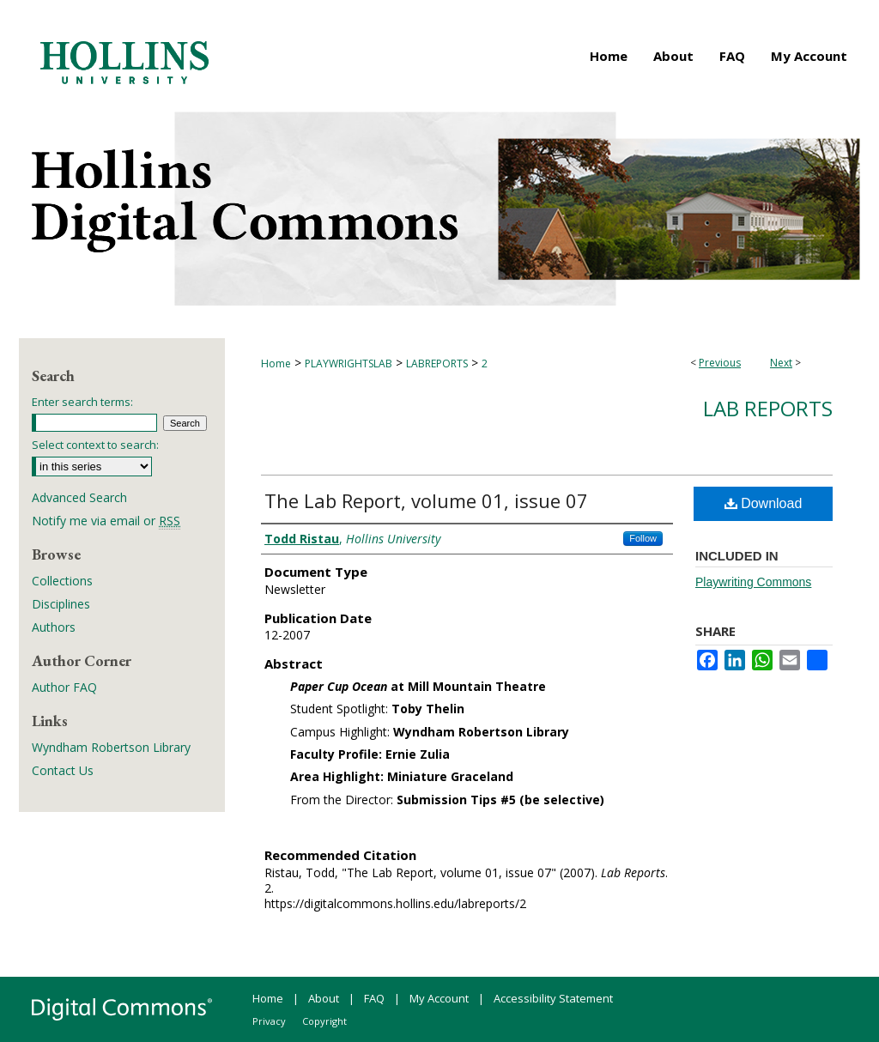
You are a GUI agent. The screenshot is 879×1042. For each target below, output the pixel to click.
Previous (720, 362)
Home (276, 363)
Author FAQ (64, 687)
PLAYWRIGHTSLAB (348, 363)
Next (781, 362)
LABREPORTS (437, 363)
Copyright (324, 1021)
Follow (643, 538)
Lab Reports (768, 408)
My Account (439, 998)
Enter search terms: (82, 401)
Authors (54, 627)
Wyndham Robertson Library (111, 747)
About (323, 998)
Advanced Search (79, 497)
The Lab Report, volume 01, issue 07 (426, 500)
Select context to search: (95, 444)
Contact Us (63, 770)
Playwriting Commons (753, 582)
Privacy (269, 1021)
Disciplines (61, 604)
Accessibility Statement (553, 998)
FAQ (374, 998)
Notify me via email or (106, 520)
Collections (62, 580)
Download (763, 503)
